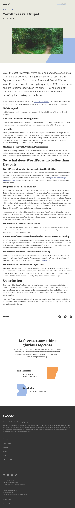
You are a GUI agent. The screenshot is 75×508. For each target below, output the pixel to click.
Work (5, 439)
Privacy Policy (7, 499)
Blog (5, 9)
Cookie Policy (7, 504)
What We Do (8, 443)
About (5, 447)
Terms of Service (8, 501)
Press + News (8, 459)
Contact (62, 4)
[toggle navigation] (70, 4)
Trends (12, 9)
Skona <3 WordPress (41, 102)
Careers (6, 455)
